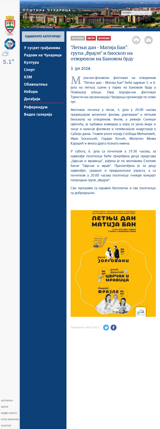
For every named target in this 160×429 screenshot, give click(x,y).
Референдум (36, 107)
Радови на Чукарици (43, 55)
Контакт (6, 426)
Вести (4, 407)
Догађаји (32, 99)
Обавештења (36, 84)
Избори (31, 92)
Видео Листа (9, 413)
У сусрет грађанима (42, 48)
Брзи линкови (10, 419)
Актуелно (7, 401)
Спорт (29, 70)
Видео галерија (38, 115)
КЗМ (28, 77)
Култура (31, 63)
